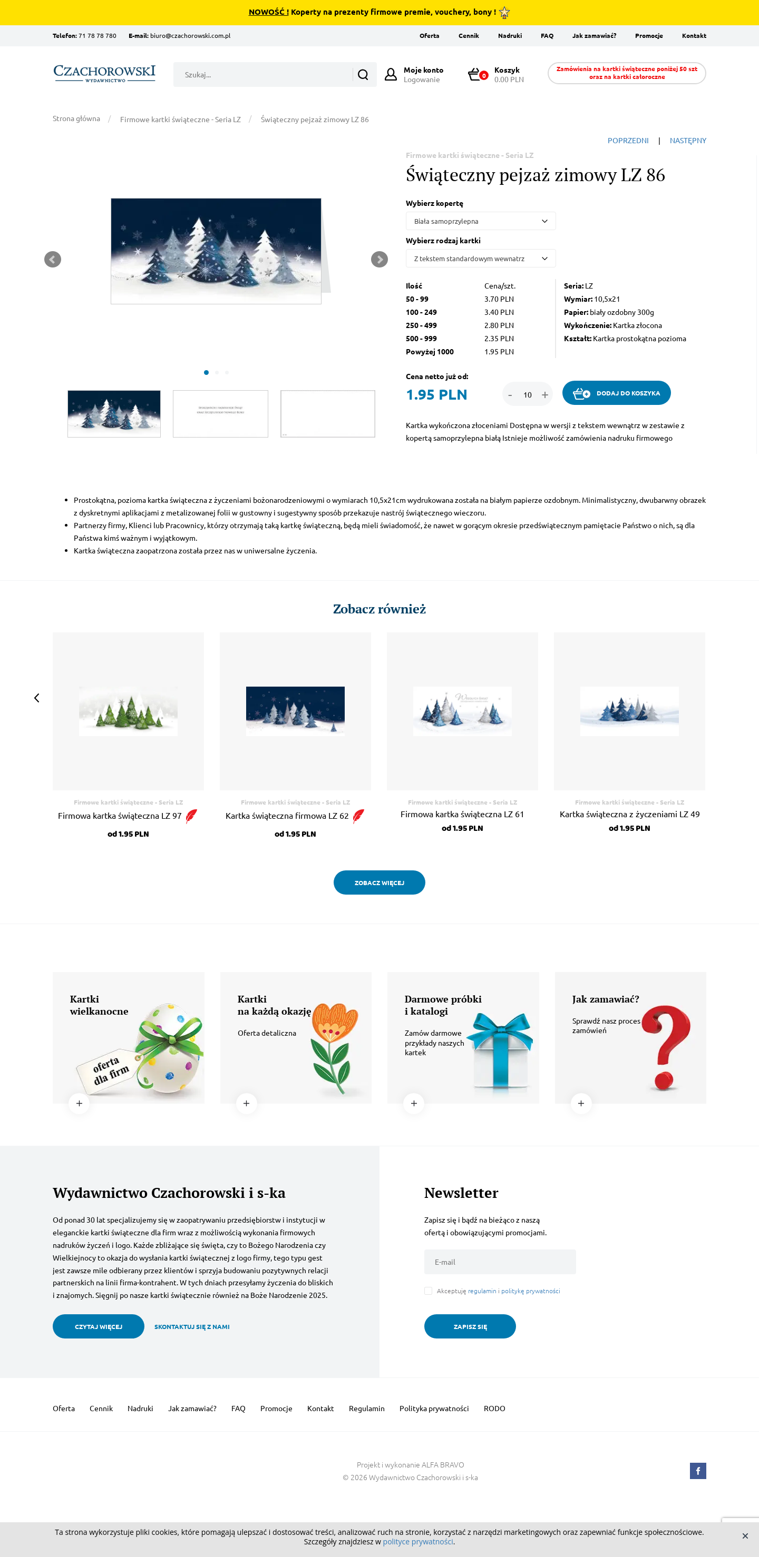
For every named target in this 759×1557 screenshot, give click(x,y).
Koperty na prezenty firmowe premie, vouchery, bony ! (380, 12)
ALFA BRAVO (443, 1464)
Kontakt (694, 35)
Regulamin (367, 1408)
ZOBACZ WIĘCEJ (379, 882)
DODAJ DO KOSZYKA (616, 394)
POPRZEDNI (628, 140)
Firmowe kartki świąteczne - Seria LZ (180, 119)
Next (379, 259)
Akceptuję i (498, 1291)
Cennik (469, 35)
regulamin (482, 1290)
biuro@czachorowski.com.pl (190, 35)
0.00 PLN (501, 74)
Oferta (430, 35)
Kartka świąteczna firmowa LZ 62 (296, 815)
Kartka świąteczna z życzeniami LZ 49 (630, 813)
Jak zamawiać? (594, 35)
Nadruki (510, 35)
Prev (52, 259)
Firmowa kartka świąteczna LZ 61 (462, 813)
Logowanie (424, 74)
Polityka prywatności (434, 1408)
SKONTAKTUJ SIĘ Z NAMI (192, 1326)
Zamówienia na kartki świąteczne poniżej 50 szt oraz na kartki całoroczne (627, 72)
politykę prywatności (530, 1290)
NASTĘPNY (688, 140)
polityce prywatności (418, 1541)
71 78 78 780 (97, 35)
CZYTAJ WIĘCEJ (98, 1326)
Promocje (649, 35)
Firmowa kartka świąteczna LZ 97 (128, 815)
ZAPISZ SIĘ (470, 1326)
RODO (494, 1408)
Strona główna (76, 118)
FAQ (547, 35)
